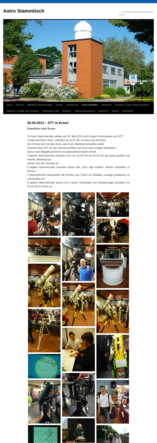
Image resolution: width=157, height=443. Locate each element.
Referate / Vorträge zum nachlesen (23, 111)
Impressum (103, 111)
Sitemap (115, 111)
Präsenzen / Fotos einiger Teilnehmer (132, 105)
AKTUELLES (72, 105)
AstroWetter (127, 111)
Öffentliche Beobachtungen (39, 105)
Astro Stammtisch (23, 10)
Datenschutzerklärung (84, 111)
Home (9, 105)
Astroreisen (106, 105)
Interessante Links (50, 111)
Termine (59, 105)
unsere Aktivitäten (89, 105)
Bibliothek (66, 111)
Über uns (20, 105)
